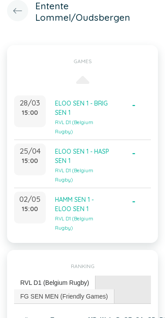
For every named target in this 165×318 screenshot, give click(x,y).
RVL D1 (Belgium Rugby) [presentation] (54, 282)
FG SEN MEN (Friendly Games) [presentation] (64, 296)
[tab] (54, 283)
